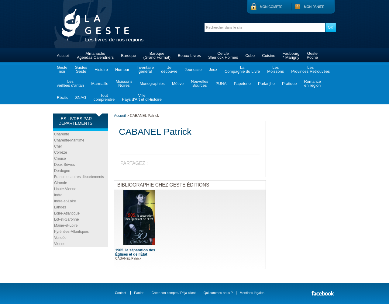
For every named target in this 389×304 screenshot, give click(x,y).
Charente (61, 134)
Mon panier (314, 7)
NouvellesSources (199, 83)
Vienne (59, 244)
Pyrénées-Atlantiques (71, 231)
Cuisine (268, 55)
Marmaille (99, 83)
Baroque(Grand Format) (156, 55)
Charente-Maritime (69, 140)
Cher (58, 146)
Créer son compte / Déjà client (173, 293)
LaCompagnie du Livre (242, 69)
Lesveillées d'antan (70, 83)
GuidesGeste (81, 69)
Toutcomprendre (104, 97)
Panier (138, 293)
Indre (58, 195)
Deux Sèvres (64, 164)
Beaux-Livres (189, 55)
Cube (250, 55)
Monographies (151, 83)
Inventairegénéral (145, 69)
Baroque (128, 55)
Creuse (60, 158)
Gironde (60, 183)
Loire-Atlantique (67, 213)
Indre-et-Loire (65, 201)
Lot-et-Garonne (66, 219)
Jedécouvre (169, 69)
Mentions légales (252, 293)
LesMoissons (275, 69)
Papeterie (242, 83)
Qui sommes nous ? (218, 293)
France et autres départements (79, 177)
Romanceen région (312, 83)
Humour (122, 69)
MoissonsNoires (124, 83)
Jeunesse (193, 69)
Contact (120, 293)
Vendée (60, 238)
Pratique (289, 83)
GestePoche (312, 55)
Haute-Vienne (65, 189)
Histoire (101, 69)
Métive (178, 83)
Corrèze (60, 152)
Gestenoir (62, 69)
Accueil (63, 55)
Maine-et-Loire (65, 225)
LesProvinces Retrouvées (310, 69)
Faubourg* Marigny (291, 55)
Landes (60, 207)
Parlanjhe (266, 83)
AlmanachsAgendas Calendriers (95, 55)
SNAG (80, 97)
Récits (62, 97)
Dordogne (62, 171)
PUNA (220, 83)
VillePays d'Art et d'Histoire (142, 97)
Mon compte (271, 7)
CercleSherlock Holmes (223, 55)
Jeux (213, 69)
